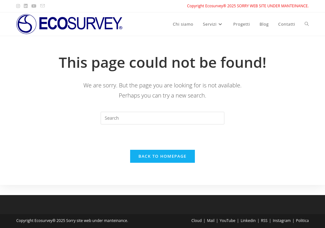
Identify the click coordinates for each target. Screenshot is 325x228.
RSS (264, 220)
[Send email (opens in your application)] (42, 6)
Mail (211, 220)
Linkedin (248, 220)
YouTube (227, 220)
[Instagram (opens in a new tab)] (19, 6)
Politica (302, 220)
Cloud (196, 220)
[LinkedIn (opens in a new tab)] (26, 6)
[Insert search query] (162, 118)
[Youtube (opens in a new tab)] (34, 6)
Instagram (282, 220)
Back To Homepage (162, 156)
